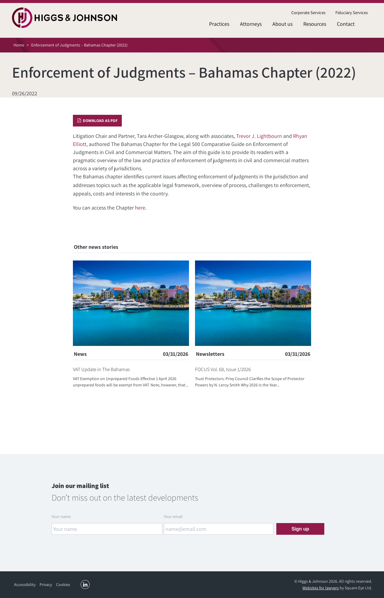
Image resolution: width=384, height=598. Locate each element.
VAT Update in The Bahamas (101, 369)
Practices (219, 23)
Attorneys (251, 23)
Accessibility (24, 584)
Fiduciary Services (351, 12)
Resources (314, 23)
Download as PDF (97, 120)
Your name (61, 516)
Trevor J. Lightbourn (259, 135)
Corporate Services (308, 12)
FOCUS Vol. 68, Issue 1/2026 (223, 369)
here (140, 207)
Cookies (63, 584)
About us (282, 23)
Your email (173, 516)
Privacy (46, 584)
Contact (346, 23)
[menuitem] (308, 12)
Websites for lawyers (320, 588)
